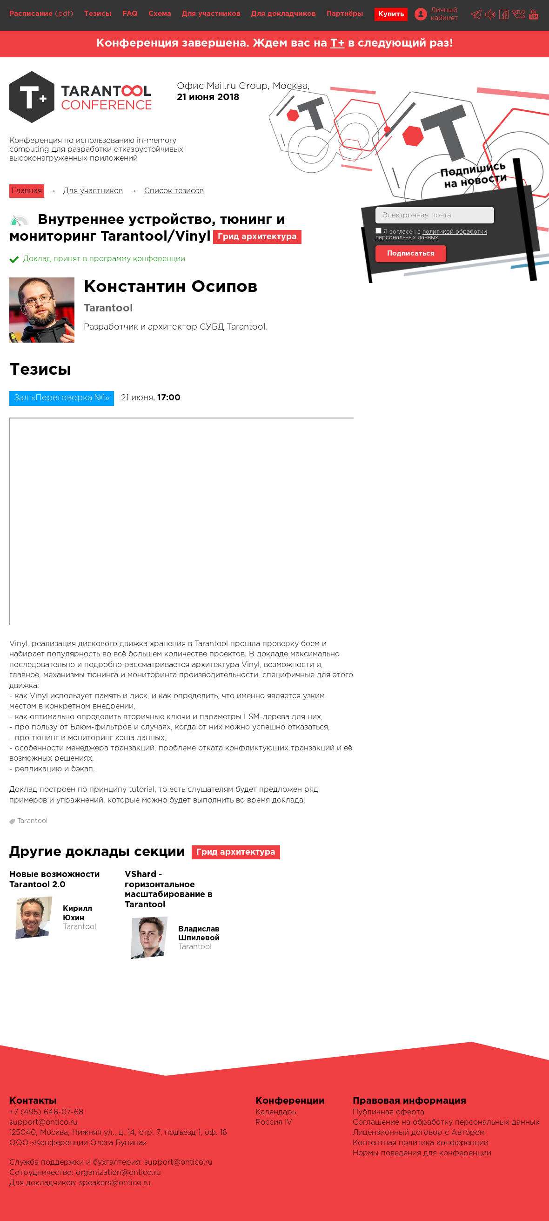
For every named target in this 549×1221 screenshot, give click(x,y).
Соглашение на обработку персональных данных (446, 1122)
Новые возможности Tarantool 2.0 (54, 880)
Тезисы (98, 14)
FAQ (130, 14)
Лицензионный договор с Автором (419, 1132)
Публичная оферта (388, 1112)
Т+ (337, 43)
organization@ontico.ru (118, 1172)
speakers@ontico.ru (115, 1183)
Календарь (275, 1112)
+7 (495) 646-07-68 (46, 1112)
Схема (159, 14)
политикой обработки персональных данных (431, 234)
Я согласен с (431, 234)
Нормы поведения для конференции (422, 1153)
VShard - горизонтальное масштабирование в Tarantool (169, 890)
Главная (27, 191)
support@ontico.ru (43, 1122)
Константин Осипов (171, 287)
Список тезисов (174, 191)
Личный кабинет (444, 14)
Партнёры (345, 14)
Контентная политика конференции (421, 1143)
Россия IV (273, 1122)
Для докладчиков (283, 14)
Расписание (31, 14)
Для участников (211, 14)
